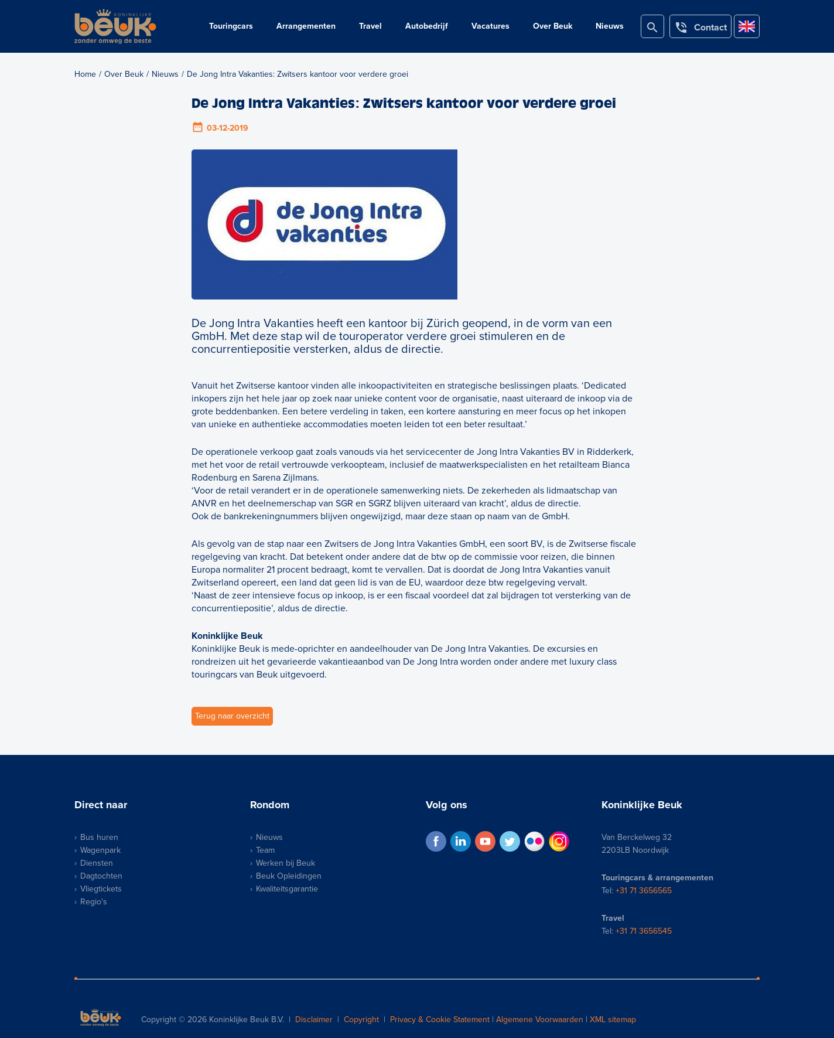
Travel (370, 26)
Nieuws (610, 26)
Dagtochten (101, 876)
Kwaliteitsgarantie (287, 889)
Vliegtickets (101, 889)
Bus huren (99, 837)
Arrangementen (306, 26)
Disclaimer (314, 1020)
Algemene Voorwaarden (539, 1020)
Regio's (93, 902)
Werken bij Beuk (285, 863)
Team (265, 850)
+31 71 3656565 (644, 891)
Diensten (96, 863)
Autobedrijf (426, 26)
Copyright (361, 1020)
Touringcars (231, 26)
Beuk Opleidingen (289, 876)
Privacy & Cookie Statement (440, 1020)
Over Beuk (552, 26)
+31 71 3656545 (644, 931)
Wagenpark (100, 850)
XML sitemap (613, 1020)
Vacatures (490, 26)
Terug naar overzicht (232, 716)
